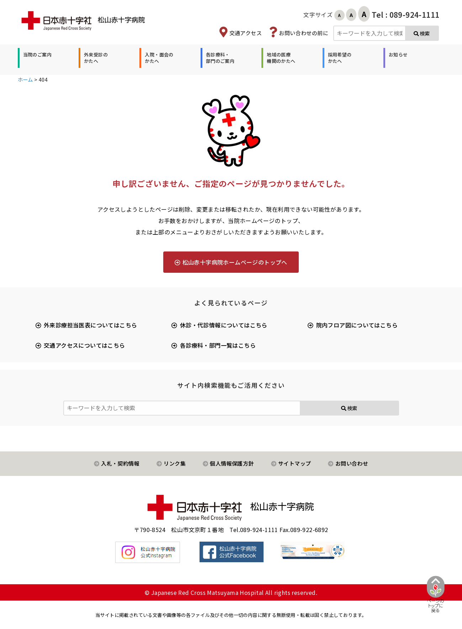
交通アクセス (245, 33)
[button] (36, 58)
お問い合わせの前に (303, 33)
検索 (422, 33)
